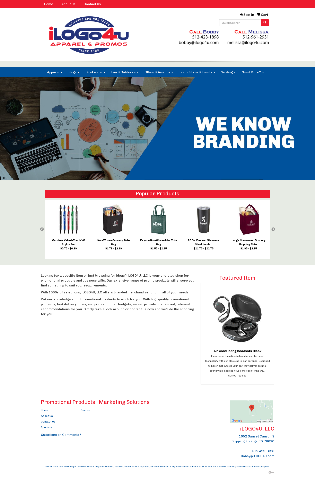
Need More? (253, 72)
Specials (46, 427)
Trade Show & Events (197, 72)
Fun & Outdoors (125, 72)
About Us (68, 4)
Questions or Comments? (61, 435)
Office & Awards (159, 72)
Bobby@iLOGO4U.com (257, 456)
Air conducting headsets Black (237, 351)
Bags (74, 72)
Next (273, 229)
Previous (42, 229)
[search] (265, 22)
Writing (228, 72)
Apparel (54, 72)
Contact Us (92, 4)
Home (48, 4)
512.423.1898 (263, 451)
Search (85, 410)
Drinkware (95, 72)
